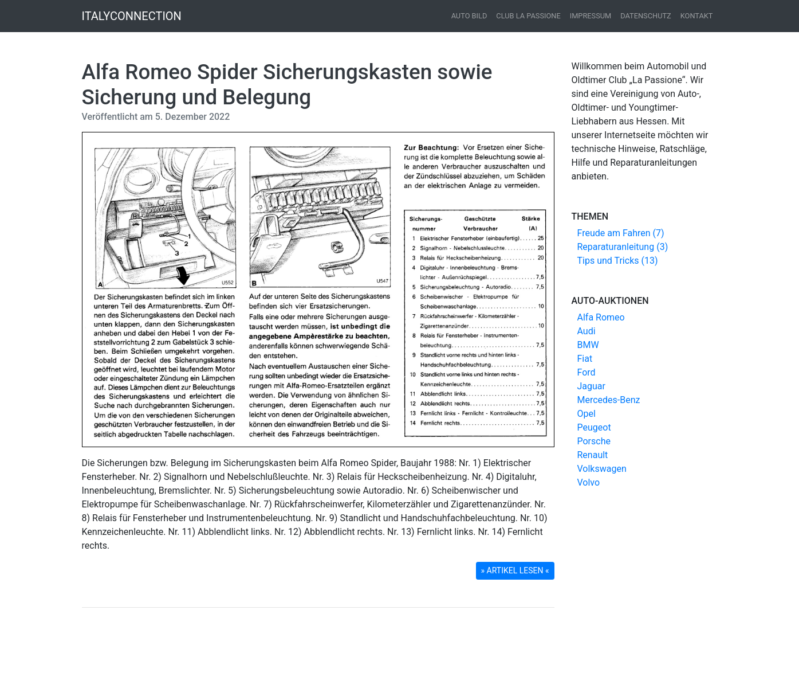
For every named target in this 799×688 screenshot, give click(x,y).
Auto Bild (469, 15)
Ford (586, 372)
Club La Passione (528, 15)
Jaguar (591, 386)
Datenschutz (645, 15)
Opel (586, 413)
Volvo (588, 482)
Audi (586, 331)
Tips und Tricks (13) (617, 260)
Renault (592, 454)
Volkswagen (602, 468)
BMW (588, 344)
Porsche (594, 441)
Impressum (591, 15)
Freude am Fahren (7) (620, 233)
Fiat (585, 358)
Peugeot (594, 427)
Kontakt (696, 15)
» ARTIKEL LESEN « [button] (515, 570)
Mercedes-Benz (608, 399)
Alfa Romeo (601, 317)
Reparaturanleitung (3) (622, 246)
